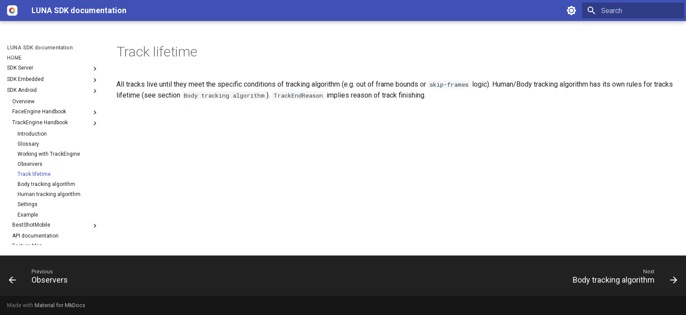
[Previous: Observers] (41, 278)
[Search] (633, 10)
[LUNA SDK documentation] (12, 10)
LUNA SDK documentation (40, 48)
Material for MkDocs (60, 305)
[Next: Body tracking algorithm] (621, 278)
